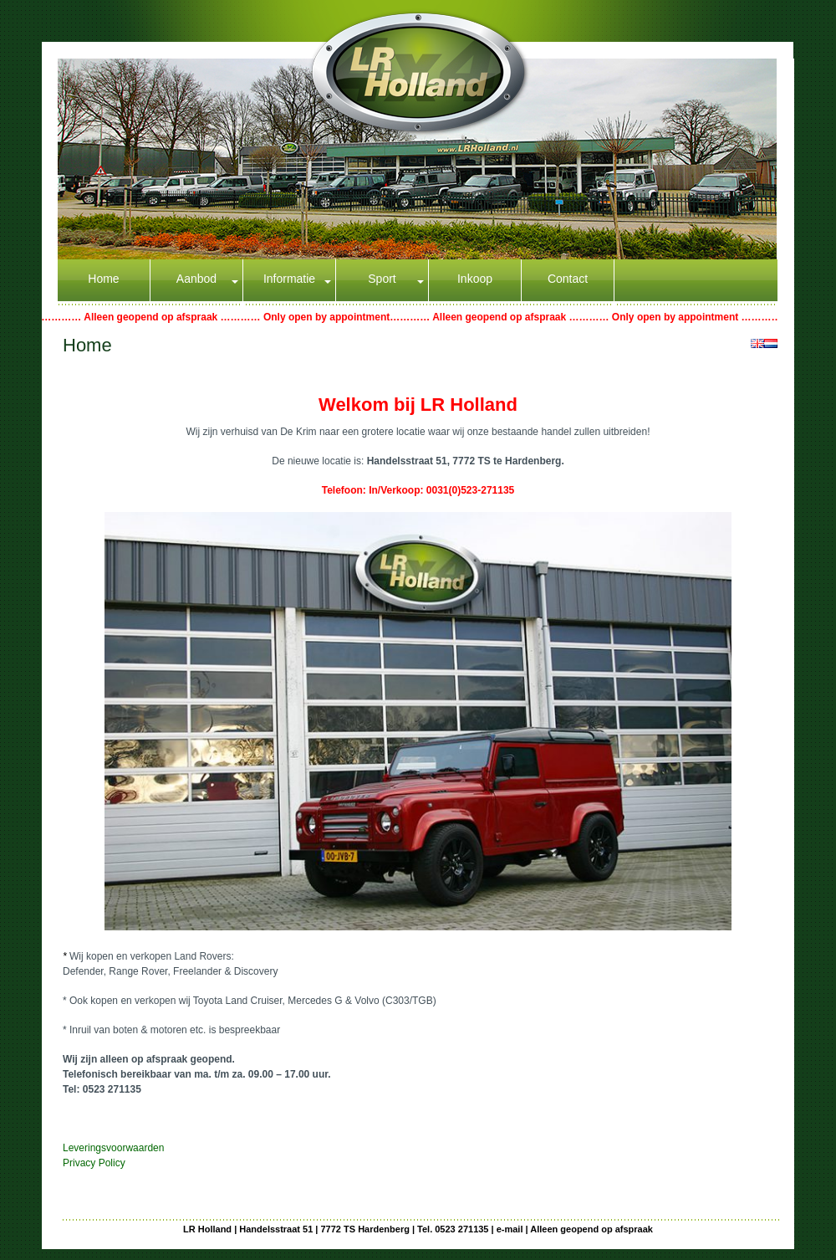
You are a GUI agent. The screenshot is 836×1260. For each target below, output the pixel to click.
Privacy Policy (94, 1163)
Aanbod (196, 278)
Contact (568, 278)
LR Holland (207, 1229)
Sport (381, 278)
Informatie (289, 278)
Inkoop (474, 278)
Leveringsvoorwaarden (113, 1148)
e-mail (510, 1229)
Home (103, 278)
